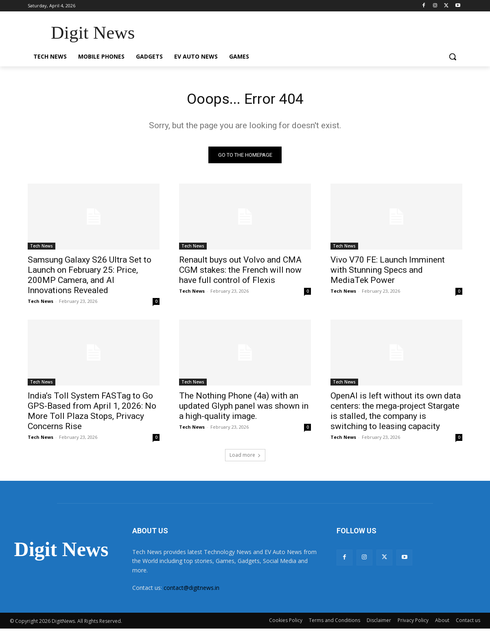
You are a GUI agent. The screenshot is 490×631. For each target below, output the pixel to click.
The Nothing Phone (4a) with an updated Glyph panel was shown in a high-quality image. (243, 408)
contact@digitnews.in (191, 590)
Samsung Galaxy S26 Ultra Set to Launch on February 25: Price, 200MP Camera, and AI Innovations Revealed (89, 277)
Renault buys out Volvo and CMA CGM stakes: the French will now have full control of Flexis (240, 272)
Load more (245, 457)
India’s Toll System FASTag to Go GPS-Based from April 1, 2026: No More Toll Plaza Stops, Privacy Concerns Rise (92, 413)
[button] (452, 56)
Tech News (41, 248)
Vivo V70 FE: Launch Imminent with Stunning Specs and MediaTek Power (387, 272)
